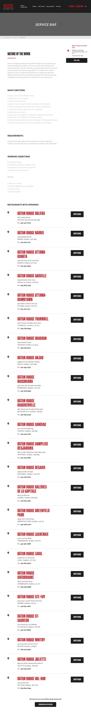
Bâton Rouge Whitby (31, 640)
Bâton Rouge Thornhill (32, 319)
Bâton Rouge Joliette (31, 659)
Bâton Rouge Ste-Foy (31, 597)
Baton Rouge (7, 37)
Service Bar (22, 37)
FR (85, 6)
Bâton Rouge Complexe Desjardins (32, 446)
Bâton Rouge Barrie (30, 233)
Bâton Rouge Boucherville (26, 403)
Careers (58, 6)
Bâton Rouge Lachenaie (33, 534)
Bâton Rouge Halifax (31, 213)
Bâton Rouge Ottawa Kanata (31, 254)
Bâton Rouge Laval (29, 554)
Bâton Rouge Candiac (31, 424)
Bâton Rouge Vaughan (32, 338)
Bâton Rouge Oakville (32, 276)
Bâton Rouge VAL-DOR (31, 679)
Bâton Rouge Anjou (30, 358)
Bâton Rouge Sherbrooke (25, 575)
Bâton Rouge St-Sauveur (28, 618)
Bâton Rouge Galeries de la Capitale (32, 489)
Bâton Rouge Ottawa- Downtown (31, 297)
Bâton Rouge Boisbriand (25, 379)
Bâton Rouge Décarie (31, 467)
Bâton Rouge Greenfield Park (33, 513)
